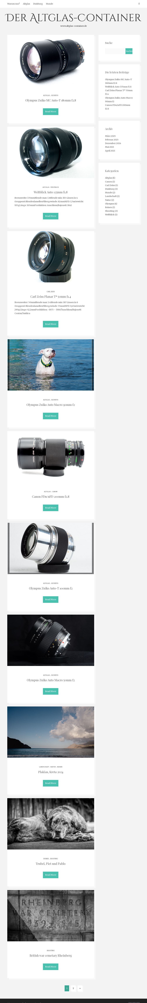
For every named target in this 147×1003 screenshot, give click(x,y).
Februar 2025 (111, 139)
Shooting (54, 854)
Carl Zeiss (51, 290)
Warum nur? (13, 3)
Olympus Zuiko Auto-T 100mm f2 (50, 585)
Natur (53, 762)
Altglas (26, 3)
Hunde (49, 3)
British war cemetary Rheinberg (51, 950)
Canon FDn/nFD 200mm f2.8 (50, 494)
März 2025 (110, 136)
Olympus (54, 95)
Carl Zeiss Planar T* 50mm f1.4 (50, 295)
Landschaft (44, 762)
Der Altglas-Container (73, 19)
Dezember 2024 (113, 143)
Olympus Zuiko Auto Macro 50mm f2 (51, 676)
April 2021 (110, 150)
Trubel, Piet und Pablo (50, 858)
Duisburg (38, 3)
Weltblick (55, 186)
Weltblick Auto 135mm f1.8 (51, 191)
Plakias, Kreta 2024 (50, 767)
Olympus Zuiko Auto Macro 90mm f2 (50, 403)
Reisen (59, 762)
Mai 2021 (109, 147)
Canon (54, 489)
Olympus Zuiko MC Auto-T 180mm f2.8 (50, 100)
